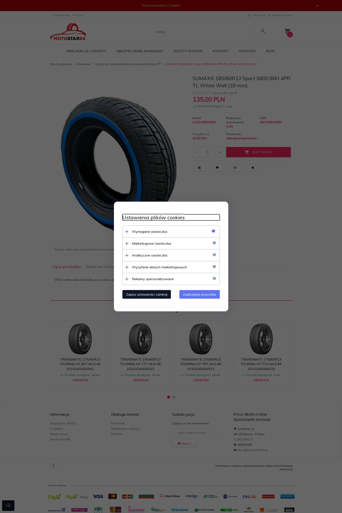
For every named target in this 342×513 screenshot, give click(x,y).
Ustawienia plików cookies (153, 217)
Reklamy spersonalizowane (153, 279)
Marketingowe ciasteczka (151, 243)
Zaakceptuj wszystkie (199, 294)
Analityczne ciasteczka (149, 255)
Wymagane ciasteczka (149, 231)
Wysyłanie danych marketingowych (159, 267)
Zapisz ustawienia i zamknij (146, 294)
